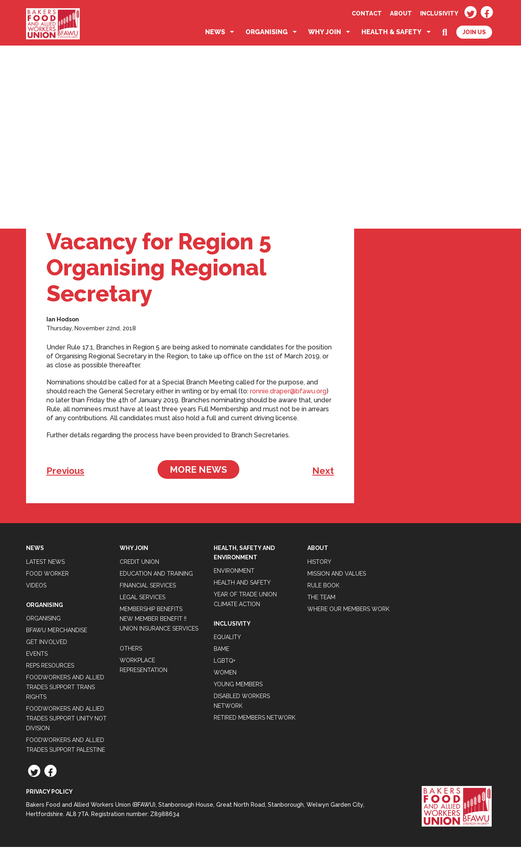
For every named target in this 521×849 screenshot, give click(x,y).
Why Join (324, 34)
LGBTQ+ (224, 662)
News (215, 34)
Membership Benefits (151, 610)
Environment (234, 573)
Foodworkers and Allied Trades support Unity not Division (66, 720)
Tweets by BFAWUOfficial (65, 520)
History (319, 563)
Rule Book (323, 587)
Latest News (45, 563)
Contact (367, 13)
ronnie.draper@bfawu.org (288, 393)
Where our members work (348, 610)
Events (37, 656)
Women (225, 674)
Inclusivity (439, 13)
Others (131, 650)
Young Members (238, 686)
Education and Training (156, 575)
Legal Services (142, 599)
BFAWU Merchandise (56, 632)
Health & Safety (391, 34)
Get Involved (46, 644)
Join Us (474, 34)
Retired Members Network (255, 719)
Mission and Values (336, 575)
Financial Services (148, 587)
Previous (65, 472)
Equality (227, 639)
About (401, 13)
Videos (36, 587)
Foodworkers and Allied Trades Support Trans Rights (65, 689)
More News (198, 471)
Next (323, 472)
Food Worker (47, 575)
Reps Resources (50, 667)
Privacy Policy (49, 793)
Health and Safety (242, 584)
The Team (321, 599)
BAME (221, 651)
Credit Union (139, 563)
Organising (266, 34)
